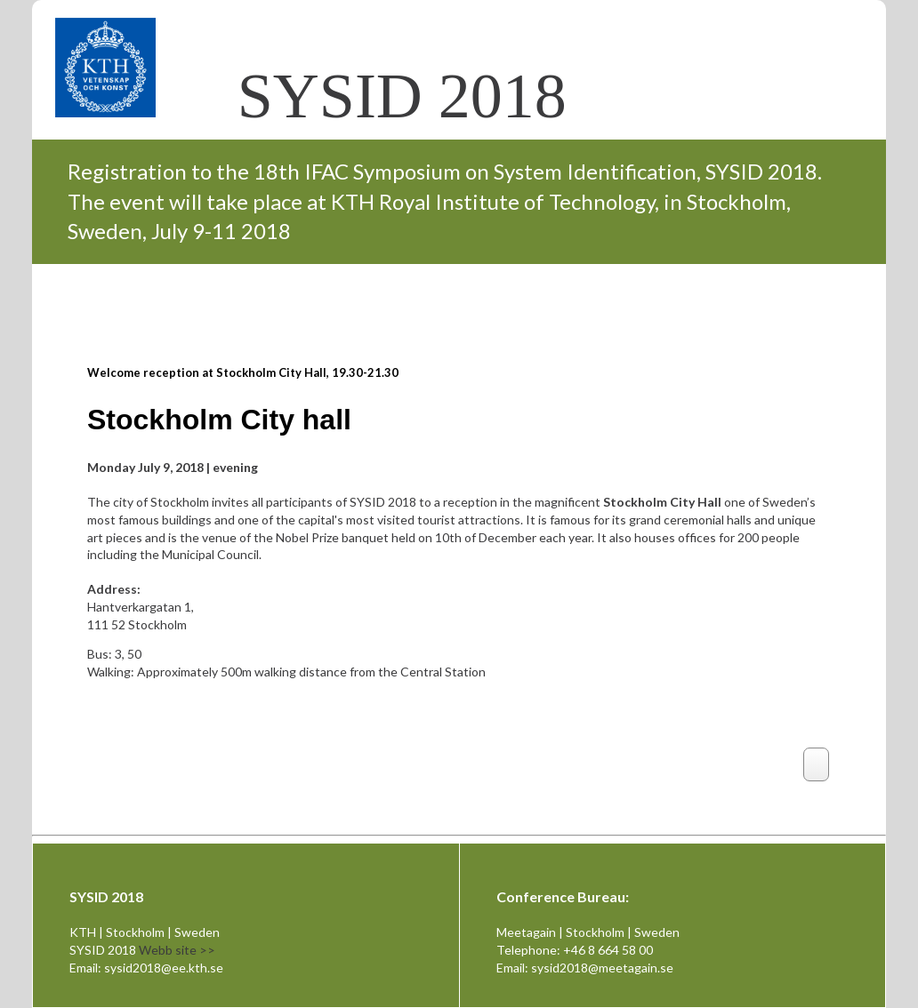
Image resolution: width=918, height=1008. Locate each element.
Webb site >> (177, 949)
